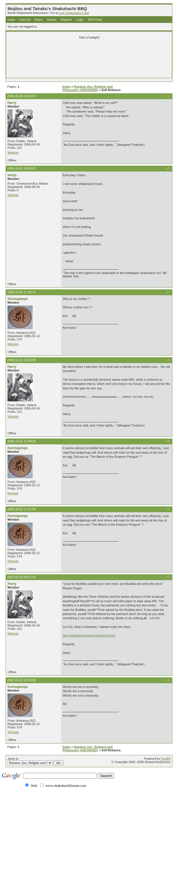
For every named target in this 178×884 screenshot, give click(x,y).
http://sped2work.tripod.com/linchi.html (89, 635)
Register (66, 19)
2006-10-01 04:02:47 (21, 168)
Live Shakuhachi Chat (74, 13)
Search (51, 19)
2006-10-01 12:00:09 (21, 360)
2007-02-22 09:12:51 (21, 577)
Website (13, 152)
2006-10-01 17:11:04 (21, 509)
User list (24, 19)
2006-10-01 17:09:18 (21, 441)
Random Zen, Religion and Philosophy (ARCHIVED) (87, 88)
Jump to (35, 761)
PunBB (165, 758)
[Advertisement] (89, 50)
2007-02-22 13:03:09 (21, 680)
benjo (12, 175)
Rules (38, 19)
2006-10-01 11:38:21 (21, 292)
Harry (12, 103)
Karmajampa (18, 299)
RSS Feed (95, 19)
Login (80, 19)
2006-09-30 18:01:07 (21, 96)
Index (11, 19)
